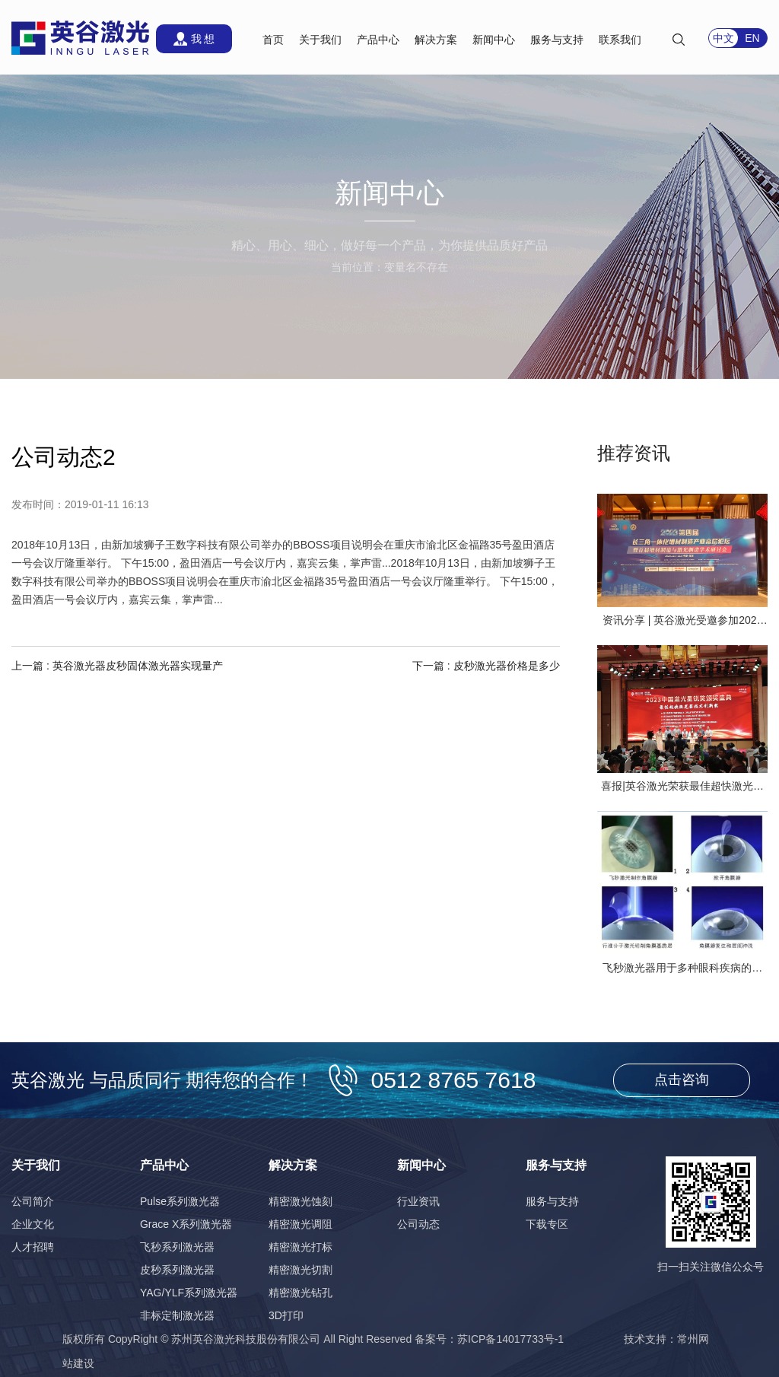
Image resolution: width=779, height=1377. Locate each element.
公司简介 (32, 1201)
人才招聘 (32, 1247)
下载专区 (547, 1224)
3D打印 (286, 1315)
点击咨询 (681, 1079)
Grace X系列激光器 (186, 1224)
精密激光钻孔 (300, 1292)
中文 (723, 38)
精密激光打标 (300, 1247)
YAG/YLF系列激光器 (188, 1292)
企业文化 (32, 1224)
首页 (273, 39)
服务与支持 (552, 1201)
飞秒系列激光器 (177, 1247)
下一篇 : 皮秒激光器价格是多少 (486, 666)
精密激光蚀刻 (300, 1201)
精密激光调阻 (300, 1224)
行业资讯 (418, 1201)
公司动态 (418, 1224)
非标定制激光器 (177, 1315)
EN (752, 38)
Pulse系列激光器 (180, 1201)
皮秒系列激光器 (177, 1270)
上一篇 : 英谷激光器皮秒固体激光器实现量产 (117, 666)
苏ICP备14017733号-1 (510, 1339)
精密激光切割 (300, 1270)
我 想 (203, 39)
